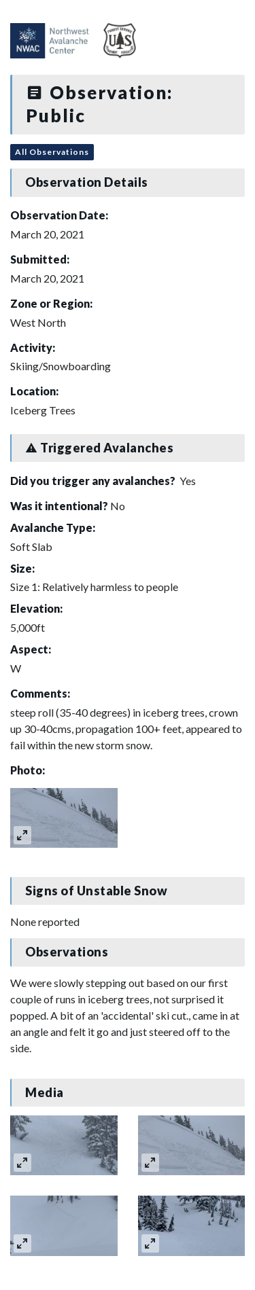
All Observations (52, 152)
